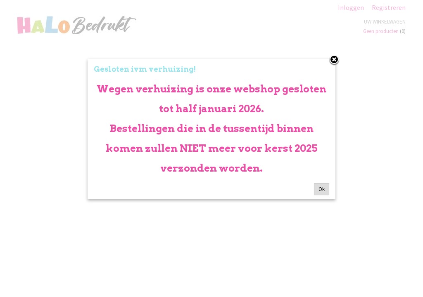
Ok (321, 189)
